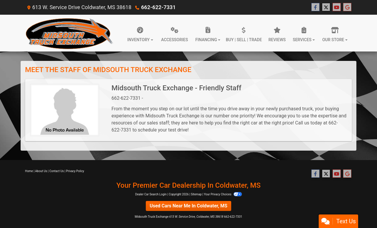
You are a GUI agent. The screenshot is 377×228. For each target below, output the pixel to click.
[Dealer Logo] (69, 33)
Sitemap (196, 194)
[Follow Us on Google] (347, 7)
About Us (41, 171)
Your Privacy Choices (223, 194)
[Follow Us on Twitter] (326, 7)
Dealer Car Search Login (151, 194)
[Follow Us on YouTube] (337, 7)
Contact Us (56, 171)
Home (29, 171)
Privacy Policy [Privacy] (75, 171)
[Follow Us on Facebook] (315, 7)
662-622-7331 (158, 7)
